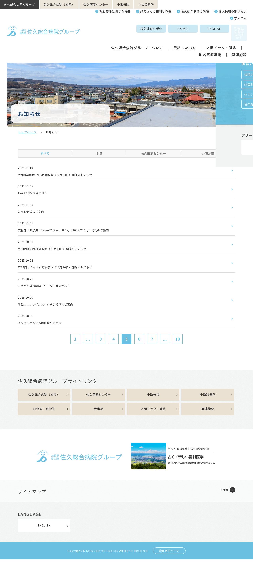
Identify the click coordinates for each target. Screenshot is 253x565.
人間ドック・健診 (221, 39)
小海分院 (123, 4)
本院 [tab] (99, 153)
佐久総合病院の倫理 (195, 11)
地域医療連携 (210, 46)
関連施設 (239, 46)
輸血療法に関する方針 (115, 11)
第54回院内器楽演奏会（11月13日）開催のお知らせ (57, 251)
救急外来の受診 (125, 29)
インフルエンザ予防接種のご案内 (43, 327)
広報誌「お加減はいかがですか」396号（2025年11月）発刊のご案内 (70, 232)
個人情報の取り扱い (233, 11)
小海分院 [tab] (208, 153)
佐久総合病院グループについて (137, 39)
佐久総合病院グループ (19, 4)
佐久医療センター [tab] (153, 153)
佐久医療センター (95, 4)
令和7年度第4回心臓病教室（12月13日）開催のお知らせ (60, 175)
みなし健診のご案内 (33, 213)
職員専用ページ (169, 556)
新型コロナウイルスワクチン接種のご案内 (49, 308)
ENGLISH (188, 29)
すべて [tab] (45, 153)
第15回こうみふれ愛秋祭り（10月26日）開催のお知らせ (60, 270)
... (88, 344)
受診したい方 (185, 39)
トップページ (27, 132)
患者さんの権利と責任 (155, 11)
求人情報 (240, 18)
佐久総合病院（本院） (59, 4)
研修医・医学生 (44, 414)
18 (177, 344)
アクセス (157, 29)
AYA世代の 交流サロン (34, 193)
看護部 (98, 414)
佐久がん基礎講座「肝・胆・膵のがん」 (47, 289)
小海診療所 (146, 4)
